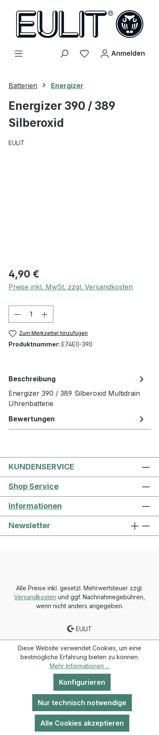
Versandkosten (35, 597)
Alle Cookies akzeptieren (82, 723)
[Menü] (18, 53)
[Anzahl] (31, 314)
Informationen (35, 505)
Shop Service (33, 486)
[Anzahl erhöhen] (45, 314)
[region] (79, 212)
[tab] (77, 391)
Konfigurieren (82, 682)
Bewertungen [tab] (77, 419)
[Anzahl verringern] (17, 314)
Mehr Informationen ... (79, 665)
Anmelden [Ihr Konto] (122, 51)
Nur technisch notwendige (82, 702)
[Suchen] (64, 53)
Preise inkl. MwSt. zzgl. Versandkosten (70, 287)
